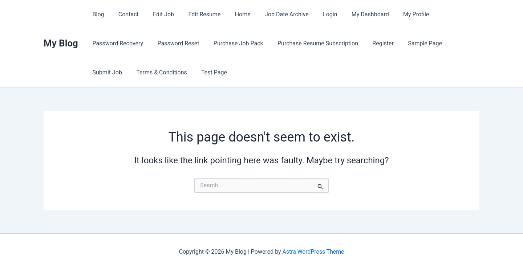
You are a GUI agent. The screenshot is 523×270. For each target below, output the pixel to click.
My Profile (393, 14)
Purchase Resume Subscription (246, 43)
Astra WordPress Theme (313, 251)
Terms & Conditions (443, 43)
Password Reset (112, 43)
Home (231, 14)
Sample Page (348, 43)
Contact (124, 14)
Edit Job (156, 14)
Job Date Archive (272, 14)
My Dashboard (350, 14)
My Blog (61, 43)
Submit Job (391, 43)
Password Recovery (443, 14)
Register (309, 43)
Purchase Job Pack (169, 43)
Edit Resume (195, 14)
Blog (97, 14)
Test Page (104, 72)
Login (313, 14)
